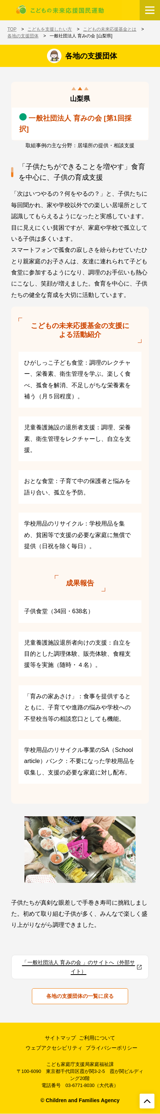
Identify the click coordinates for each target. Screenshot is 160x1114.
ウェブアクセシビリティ (54, 1048)
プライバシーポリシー (111, 1048)
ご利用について (97, 1038)
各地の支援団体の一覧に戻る (80, 996)
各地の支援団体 (23, 35)
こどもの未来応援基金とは (109, 29)
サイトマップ (60, 1038)
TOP (11, 29)
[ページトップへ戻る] (147, 1101)
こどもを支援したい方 (49, 29)
